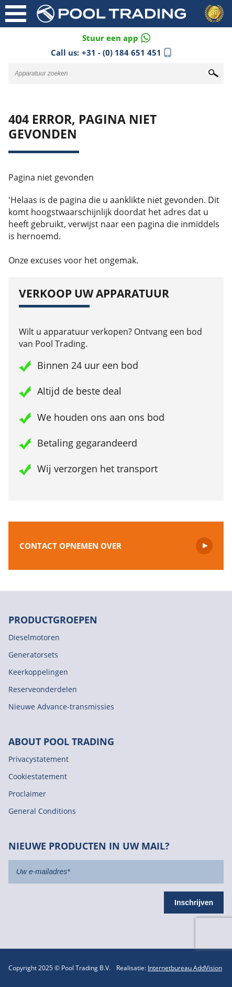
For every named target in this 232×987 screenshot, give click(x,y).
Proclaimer (27, 794)
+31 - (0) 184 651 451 (121, 52)
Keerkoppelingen (38, 672)
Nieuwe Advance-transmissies (61, 707)
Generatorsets (33, 655)
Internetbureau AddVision (185, 967)
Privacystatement (38, 759)
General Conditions (42, 811)
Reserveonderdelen (42, 689)
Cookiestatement (37, 776)
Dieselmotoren (34, 637)
